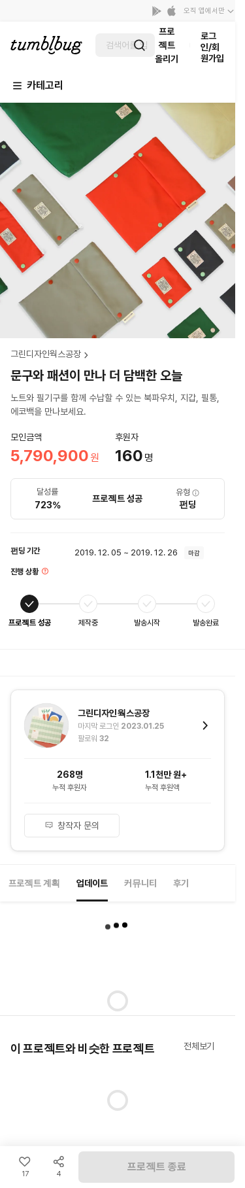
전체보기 (199, 1046)
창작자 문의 (71, 825)
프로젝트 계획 (34, 883)
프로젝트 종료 (156, 1167)
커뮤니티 (140, 883)
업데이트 (92, 883)
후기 (181, 883)
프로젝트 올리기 (166, 45)
